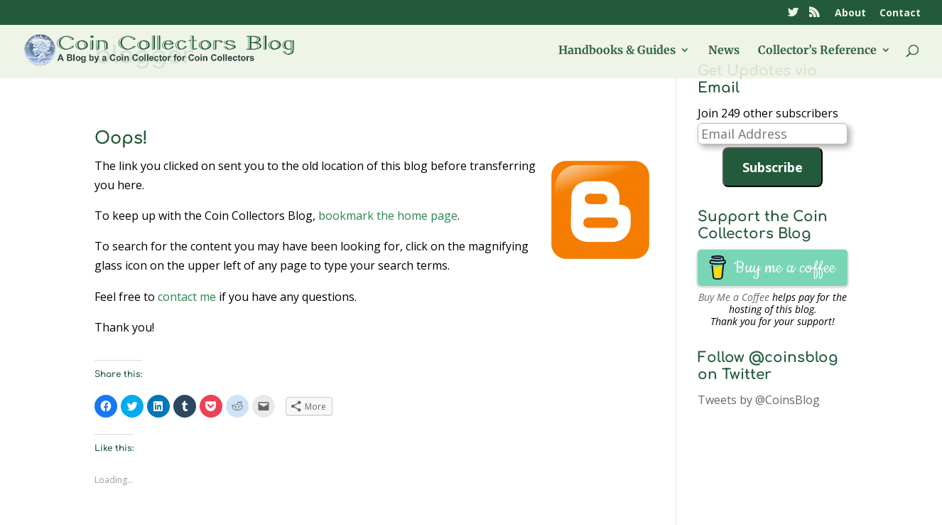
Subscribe (772, 167)
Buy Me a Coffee (733, 297)
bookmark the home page (388, 215)
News (724, 51)
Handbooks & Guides (617, 51)
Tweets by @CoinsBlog (759, 400)
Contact (900, 13)
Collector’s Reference (817, 51)
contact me (187, 296)
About (850, 13)
